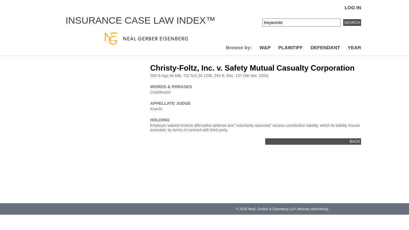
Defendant (325, 47)
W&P (265, 47)
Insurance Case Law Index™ (140, 20)
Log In (352, 7)
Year (354, 47)
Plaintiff (290, 47)
